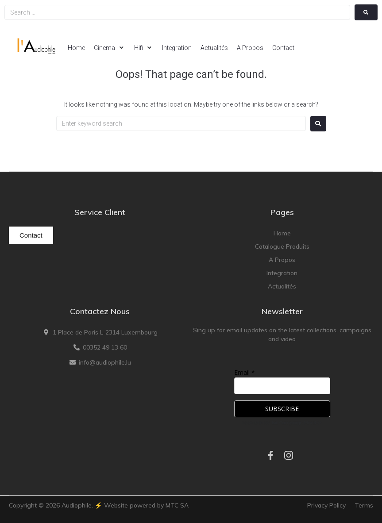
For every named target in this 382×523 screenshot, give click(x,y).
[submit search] (366, 12)
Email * (244, 372)
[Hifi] (144, 48)
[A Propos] (250, 48)
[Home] (76, 48)
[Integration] (177, 48)
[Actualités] (214, 48)
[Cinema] (109, 48)
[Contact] (283, 48)
